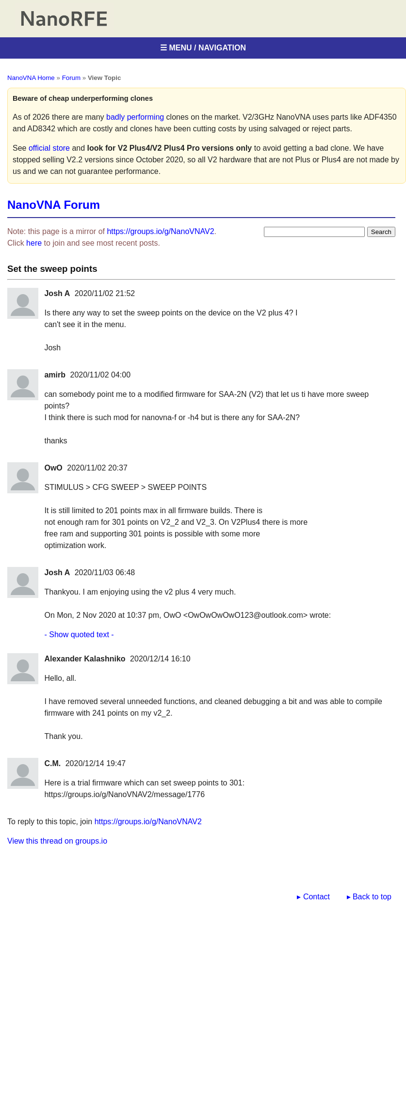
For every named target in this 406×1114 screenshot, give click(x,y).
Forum (71, 77)
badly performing (135, 117)
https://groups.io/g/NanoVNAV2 (160, 231)
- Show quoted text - (79, 634)
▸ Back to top (369, 897)
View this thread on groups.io (57, 841)
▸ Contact (313, 897)
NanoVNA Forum (53, 204)
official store (49, 148)
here (34, 243)
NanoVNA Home (31, 77)
